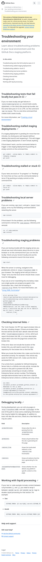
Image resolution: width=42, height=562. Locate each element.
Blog (13, 555)
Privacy (23, 553)
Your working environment (13, 9)
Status (29, 553)
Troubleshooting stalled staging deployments (19, 127)
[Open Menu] (38, 3)
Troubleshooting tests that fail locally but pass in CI (18, 95)
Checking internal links (15, 322)
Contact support (8, 536)
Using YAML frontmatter (10, 290)
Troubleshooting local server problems (17, 199)
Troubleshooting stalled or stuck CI (21, 167)
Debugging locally (13, 402)
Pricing (34, 553)
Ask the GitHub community (11, 533)
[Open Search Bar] (34, 3)
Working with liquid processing (20, 480)
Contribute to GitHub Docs (13, 7)
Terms (17, 553)
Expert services (6, 555)
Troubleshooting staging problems (21, 241)
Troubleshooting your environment (15, 11)
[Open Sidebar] (2, 9)
